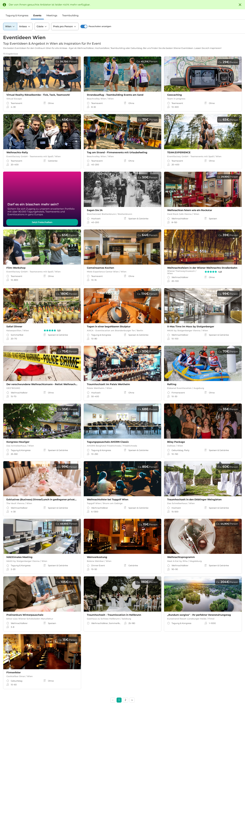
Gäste (42, 26)
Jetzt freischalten (42, 222)
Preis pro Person (65, 26)
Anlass (25, 26)
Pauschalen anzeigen (100, 26)
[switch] (83, 26)
